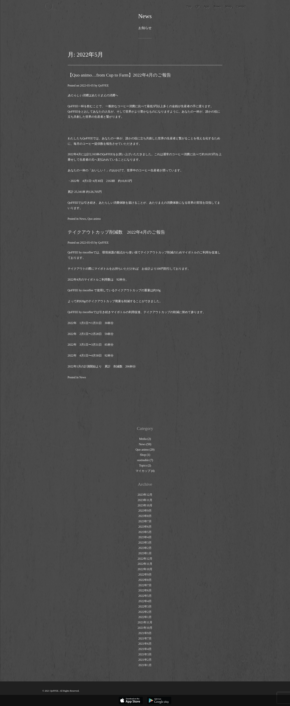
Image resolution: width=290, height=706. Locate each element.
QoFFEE (103, 85)
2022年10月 (145, 569)
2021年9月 (145, 633)
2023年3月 (145, 542)
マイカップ (143, 470)
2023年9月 (145, 510)
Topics (143, 465)
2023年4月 (145, 537)
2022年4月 (145, 601)
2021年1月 (145, 665)
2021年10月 (145, 627)
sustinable (143, 460)
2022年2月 (145, 611)
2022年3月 (145, 606)
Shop (143, 454)
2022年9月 (145, 574)
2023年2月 (145, 547)
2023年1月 (145, 553)
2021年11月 (145, 622)
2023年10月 (145, 505)
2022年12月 (145, 558)
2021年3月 (145, 654)
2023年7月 (145, 521)
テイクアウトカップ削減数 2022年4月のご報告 (119, 232)
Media (143, 438)
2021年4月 (145, 649)
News (82, 218)
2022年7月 (145, 585)
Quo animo (94, 218)
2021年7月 (145, 638)
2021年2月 (145, 659)
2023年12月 (145, 494)
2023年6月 (145, 526)
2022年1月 (145, 617)
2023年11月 (145, 500)
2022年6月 (145, 590)
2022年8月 (145, 579)
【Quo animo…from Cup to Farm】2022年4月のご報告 (119, 75)
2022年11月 (145, 563)
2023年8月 (145, 515)
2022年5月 (145, 595)
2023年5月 (145, 532)
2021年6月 (145, 643)
